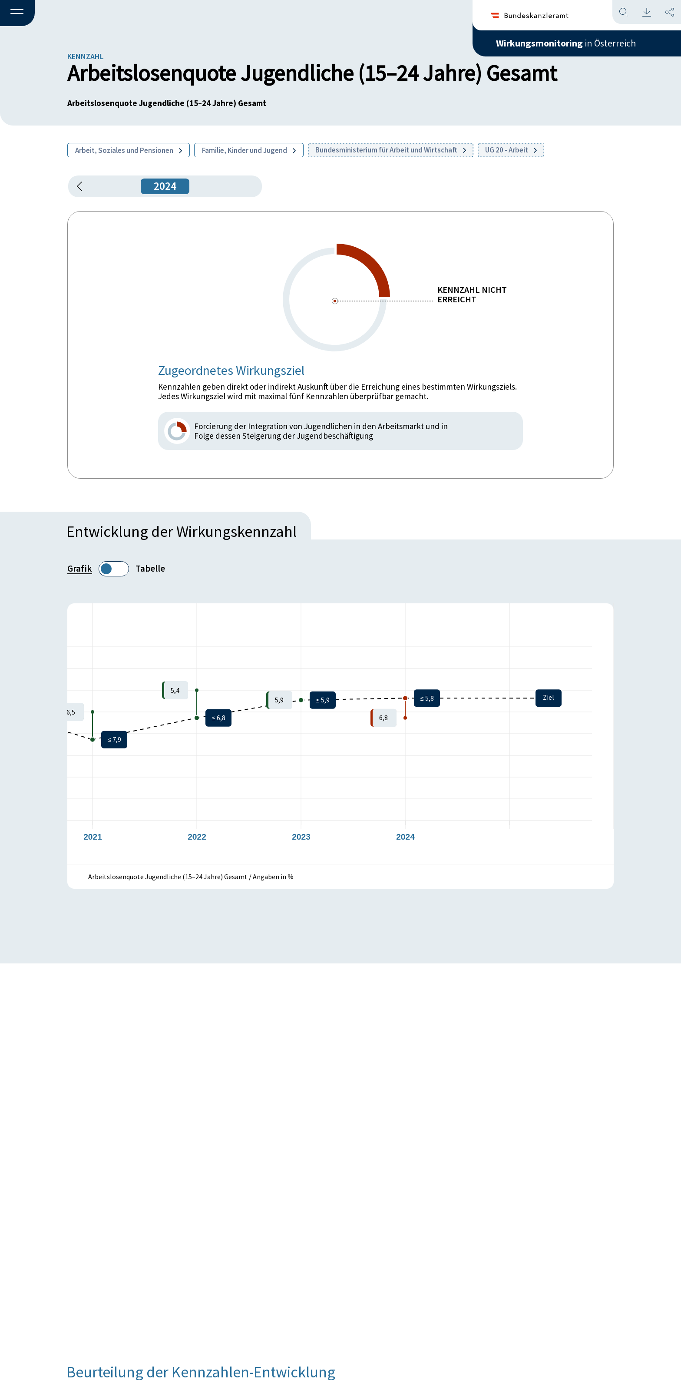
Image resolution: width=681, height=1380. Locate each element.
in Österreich (566, 43)
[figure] (340, 733)
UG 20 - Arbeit (511, 150)
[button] (17, 13)
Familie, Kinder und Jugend (249, 150)
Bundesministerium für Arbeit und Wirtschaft (390, 150)
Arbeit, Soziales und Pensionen (128, 150)
